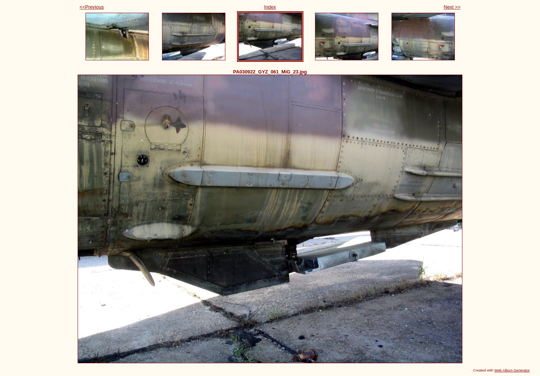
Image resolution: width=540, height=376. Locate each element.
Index (270, 7)
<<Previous (92, 7)
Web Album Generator (512, 370)
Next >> (452, 7)
